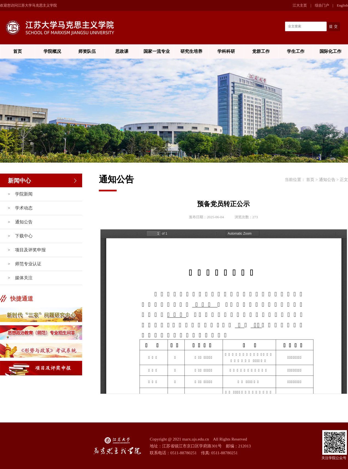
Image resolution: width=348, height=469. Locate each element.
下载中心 (24, 236)
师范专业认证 (28, 263)
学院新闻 (24, 194)
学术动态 (24, 208)
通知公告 (24, 222)
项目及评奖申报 (30, 250)
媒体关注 (24, 277)
